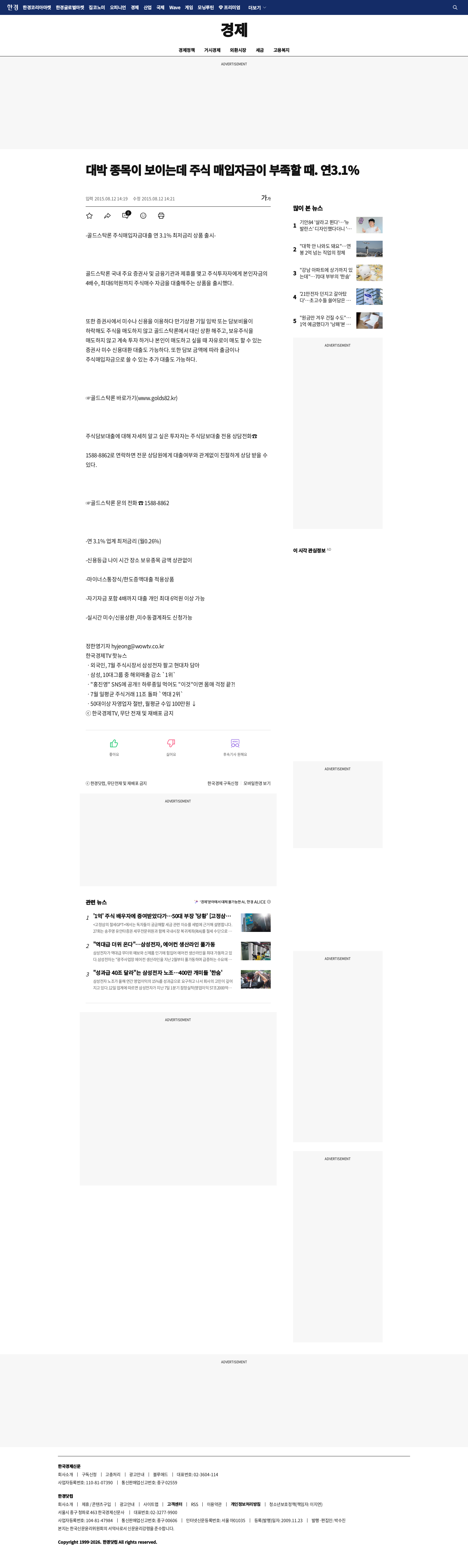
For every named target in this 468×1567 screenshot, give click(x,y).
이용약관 (214, 1504)
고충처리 (112, 1474)
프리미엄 (232, 7)
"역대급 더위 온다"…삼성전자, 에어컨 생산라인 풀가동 (154, 944)
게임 (189, 7)
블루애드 (160, 1474)
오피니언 (118, 7)
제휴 (85, 1504)
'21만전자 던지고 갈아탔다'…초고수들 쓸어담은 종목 (325, 300)
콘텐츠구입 (101, 1504)
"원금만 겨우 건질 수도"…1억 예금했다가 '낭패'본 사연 (325, 324)
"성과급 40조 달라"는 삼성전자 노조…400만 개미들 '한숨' (157, 972)
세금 (260, 50)
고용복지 (281, 50)
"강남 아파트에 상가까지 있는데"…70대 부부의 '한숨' (326, 273)
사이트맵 (150, 1504)
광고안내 (136, 1474)
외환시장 (238, 50)
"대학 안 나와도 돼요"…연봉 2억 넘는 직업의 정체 (325, 249)
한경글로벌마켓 (70, 7)
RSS (194, 1504)
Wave (174, 7)
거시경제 (212, 50)
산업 (148, 7)
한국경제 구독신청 (222, 783)
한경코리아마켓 (37, 7)
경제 (135, 7)
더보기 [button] (254, 7)
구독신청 (89, 1474)
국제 (160, 7)
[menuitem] (90, 216)
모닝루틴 (206, 7)
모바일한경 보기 (257, 783)
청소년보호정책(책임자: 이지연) (295, 1504)
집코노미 (97, 7)
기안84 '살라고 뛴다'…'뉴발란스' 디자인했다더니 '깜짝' (326, 228)
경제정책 (186, 50)
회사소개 (65, 1474)
